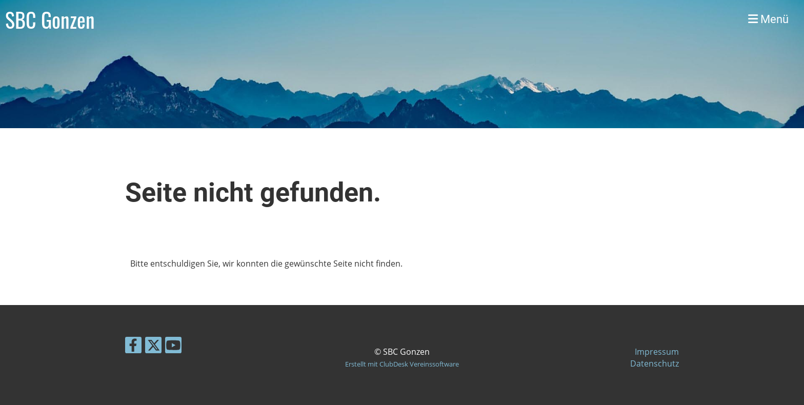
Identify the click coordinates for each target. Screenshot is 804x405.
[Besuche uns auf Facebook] (133, 347)
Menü (768, 19)
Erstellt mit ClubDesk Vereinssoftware (402, 364)
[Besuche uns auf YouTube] (173, 347)
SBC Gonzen (50, 19)
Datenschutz (654, 363)
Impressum (657, 351)
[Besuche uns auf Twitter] (153, 347)
